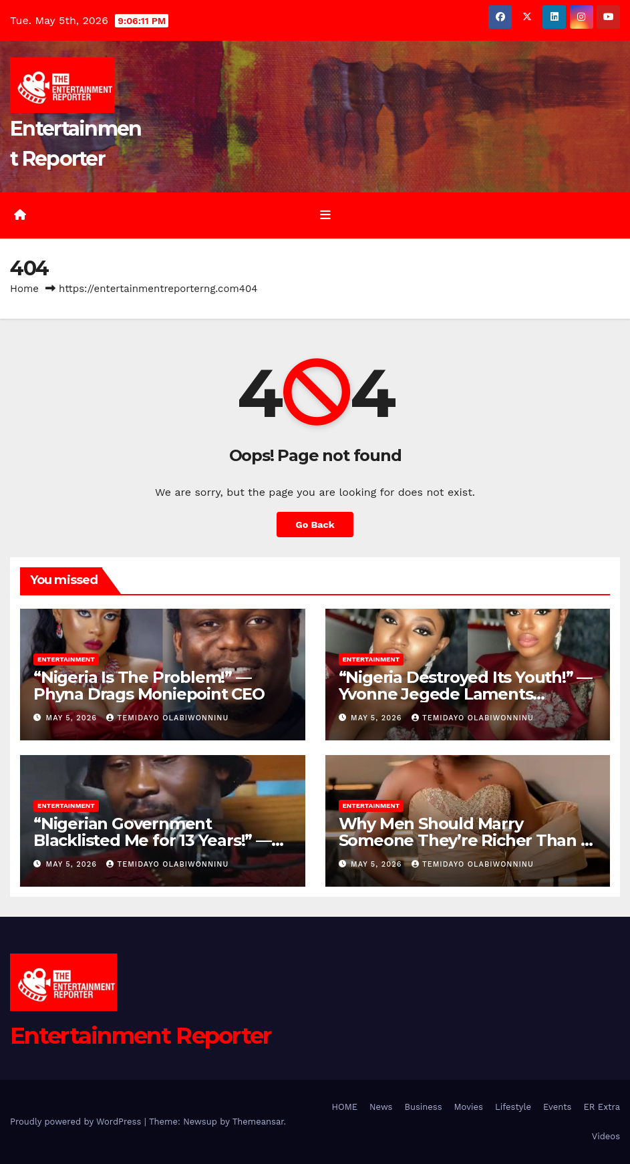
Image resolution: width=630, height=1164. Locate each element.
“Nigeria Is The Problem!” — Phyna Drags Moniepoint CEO (149, 686)
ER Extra (601, 1107)
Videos (606, 1136)
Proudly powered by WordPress (77, 1122)
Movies (468, 1107)
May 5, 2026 (73, 718)
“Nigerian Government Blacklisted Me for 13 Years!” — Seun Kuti (152, 840)
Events (557, 1107)
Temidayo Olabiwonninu (167, 718)
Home (24, 289)
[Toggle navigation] (325, 215)
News (380, 1107)
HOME (344, 1107)
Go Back (314, 524)
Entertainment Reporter (140, 1036)
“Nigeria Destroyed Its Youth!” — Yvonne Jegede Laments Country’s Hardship (466, 694)
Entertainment (66, 659)
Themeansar (258, 1122)
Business (423, 1107)
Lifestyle (513, 1107)
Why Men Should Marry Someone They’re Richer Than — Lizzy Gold (467, 840)
